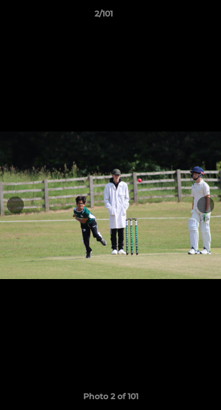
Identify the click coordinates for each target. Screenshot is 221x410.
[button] (180, 16)
